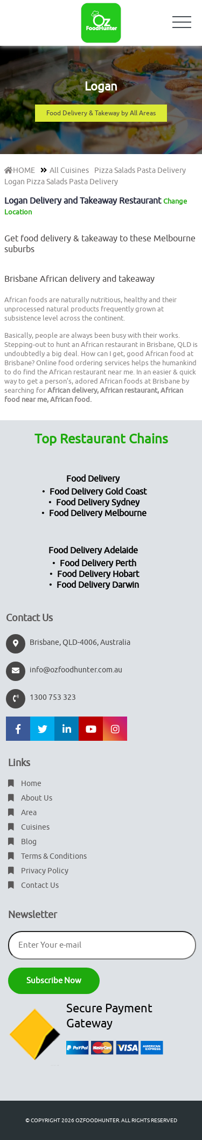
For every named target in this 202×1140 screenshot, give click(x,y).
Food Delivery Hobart (98, 574)
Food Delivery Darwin (98, 585)
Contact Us (33, 885)
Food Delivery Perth (98, 563)
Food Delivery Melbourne (98, 513)
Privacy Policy (38, 870)
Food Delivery (93, 479)
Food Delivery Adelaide (93, 550)
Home (24, 783)
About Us (30, 798)
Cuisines (29, 827)
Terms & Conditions (47, 856)
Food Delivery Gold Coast (98, 491)
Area (22, 812)
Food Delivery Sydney (98, 502)
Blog (22, 841)
